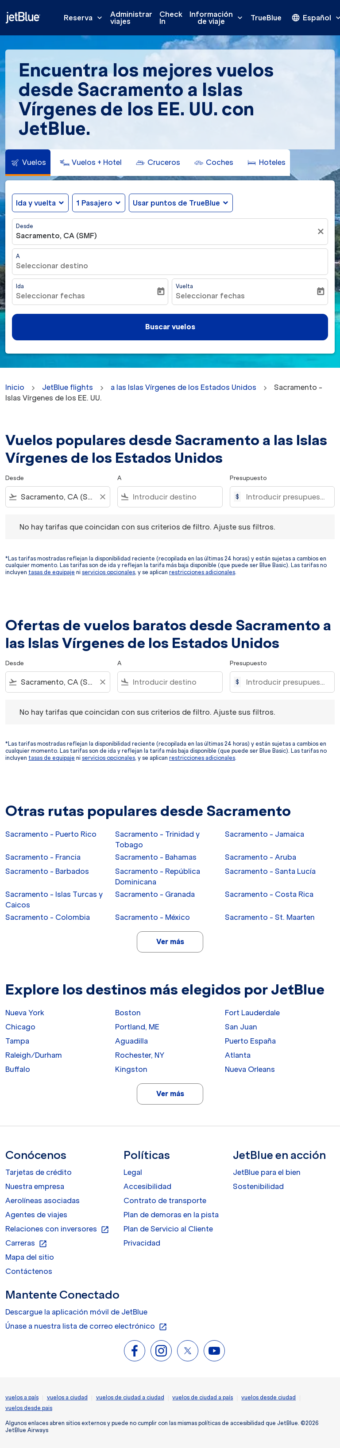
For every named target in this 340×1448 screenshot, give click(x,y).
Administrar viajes (131, 18)
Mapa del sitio (29, 1257)
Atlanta (238, 1055)
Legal (133, 1172)
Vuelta (184, 286)
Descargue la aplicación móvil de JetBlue (76, 1311)
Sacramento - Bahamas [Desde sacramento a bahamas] (156, 857)
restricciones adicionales (202, 572)
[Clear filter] (102, 497)
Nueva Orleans (250, 1069)
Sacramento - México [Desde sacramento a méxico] (152, 917)
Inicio (14, 387)
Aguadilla (131, 1040)
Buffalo (17, 1069)
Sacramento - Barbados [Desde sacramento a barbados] (47, 871)
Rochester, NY (139, 1055)
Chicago (20, 1026)
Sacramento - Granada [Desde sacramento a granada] (155, 894)
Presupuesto (248, 478)
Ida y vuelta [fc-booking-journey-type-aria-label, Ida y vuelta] (36, 202)
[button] (98, 203)
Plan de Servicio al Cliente (168, 1228)
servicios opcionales (108, 572)
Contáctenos (28, 1271)
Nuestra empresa (34, 1186)
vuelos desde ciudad (268, 1397)
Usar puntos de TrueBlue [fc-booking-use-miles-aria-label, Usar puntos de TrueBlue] (176, 202)
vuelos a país (22, 1397)
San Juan (241, 1026)
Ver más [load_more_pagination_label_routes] (170, 941)
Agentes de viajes (36, 1214)
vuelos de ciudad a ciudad (130, 1397)
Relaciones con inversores (57, 1229)
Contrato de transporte (165, 1200)
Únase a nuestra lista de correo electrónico (86, 1326)
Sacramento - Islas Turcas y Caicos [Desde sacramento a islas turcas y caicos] (54, 899)
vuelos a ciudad (67, 1397)
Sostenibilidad (258, 1186)
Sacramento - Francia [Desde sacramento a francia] (43, 857)
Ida (20, 286)
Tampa (17, 1040)
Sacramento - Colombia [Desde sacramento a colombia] (47, 917)
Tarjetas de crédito (38, 1172)
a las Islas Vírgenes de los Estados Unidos (183, 387)
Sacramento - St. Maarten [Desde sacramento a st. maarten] (270, 917)
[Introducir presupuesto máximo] (286, 496)
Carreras (26, 1243)
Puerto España (250, 1040)
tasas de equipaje (51, 572)
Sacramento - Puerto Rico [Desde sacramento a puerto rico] (51, 834)
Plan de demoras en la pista (171, 1214)
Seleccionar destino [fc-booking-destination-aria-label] (52, 265)
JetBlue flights (67, 387)
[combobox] (58, 497)
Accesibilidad (147, 1186)
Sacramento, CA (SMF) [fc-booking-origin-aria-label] (56, 235)
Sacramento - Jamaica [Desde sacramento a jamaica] (264, 834)
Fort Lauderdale (252, 1012)
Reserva (85, 18)
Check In (170, 18)
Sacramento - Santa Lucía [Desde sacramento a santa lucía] (270, 871)
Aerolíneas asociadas (42, 1200)
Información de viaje (218, 18)
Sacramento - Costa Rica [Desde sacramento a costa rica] (269, 894)
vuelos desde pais (28, 1408)
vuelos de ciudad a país (202, 1397)
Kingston (131, 1069)
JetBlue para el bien (267, 1172)
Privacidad (142, 1242)
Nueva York (24, 1012)
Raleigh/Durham (33, 1055)
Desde (24, 226)
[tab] (27, 162)
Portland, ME (137, 1026)
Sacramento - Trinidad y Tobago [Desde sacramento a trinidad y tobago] (157, 839)
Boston (128, 1012)
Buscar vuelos (170, 326)
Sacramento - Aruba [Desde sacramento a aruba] (260, 857)
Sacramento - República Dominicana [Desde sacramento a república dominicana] (157, 876)
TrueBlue (266, 17)
